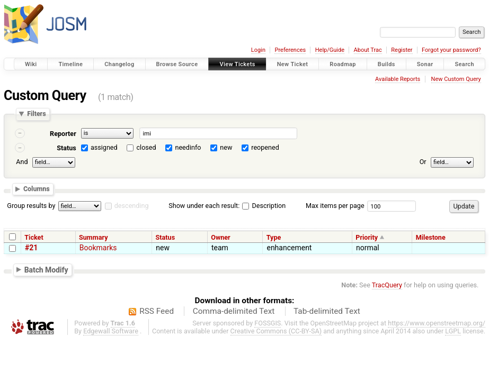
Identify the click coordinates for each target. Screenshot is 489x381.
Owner (220, 237)
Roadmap (343, 64)
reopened (265, 147)
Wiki (31, 64)
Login (258, 50)
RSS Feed (156, 311)
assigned (104, 147)
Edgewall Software (110, 331)
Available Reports (397, 79)
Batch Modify (46, 269)
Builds (386, 64)
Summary (93, 237)
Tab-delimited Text (327, 311)
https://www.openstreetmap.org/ (436, 323)
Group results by (31, 206)
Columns (36, 189)
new (226, 147)
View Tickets (237, 64)
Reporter (63, 134)
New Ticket (292, 64)
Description (264, 206)
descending (131, 206)
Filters (36, 114)
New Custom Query (456, 79)
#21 (31, 247)
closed (146, 147)
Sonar (425, 64)
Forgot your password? (451, 50)
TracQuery (387, 285)
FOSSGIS (267, 323)
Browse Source (177, 64)
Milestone (431, 237)
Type (273, 237)
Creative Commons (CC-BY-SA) (276, 331)
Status (66, 148)
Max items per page (335, 206)
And (22, 162)
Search (464, 64)
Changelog (119, 64)
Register (401, 50)
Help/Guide (329, 50)
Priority (366, 237)
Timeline (70, 64)
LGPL (453, 331)
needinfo (188, 147)
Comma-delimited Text (234, 311)
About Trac (368, 50)
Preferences (290, 50)
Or (423, 162)
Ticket (33, 237)
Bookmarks (98, 247)
